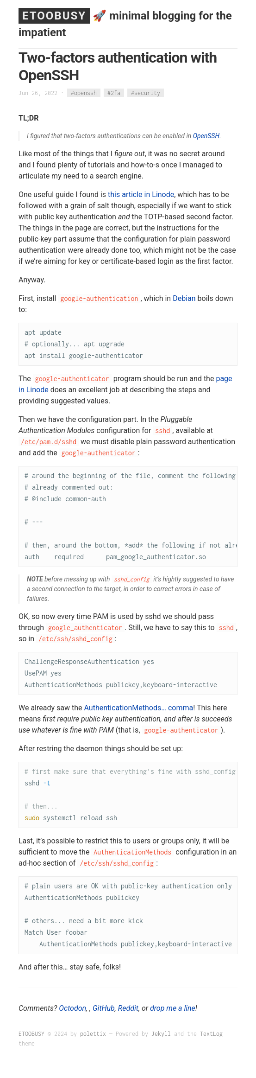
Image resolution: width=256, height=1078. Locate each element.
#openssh (84, 92)
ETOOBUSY (54, 15)
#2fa (113, 92)
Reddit (128, 1008)
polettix (93, 1033)
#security (145, 92)
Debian (184, 298)
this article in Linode (141, 194)
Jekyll (161, 1033)
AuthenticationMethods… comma (138, 707)
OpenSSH (206, 136)
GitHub (104, 1008)
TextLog (211, 1033)
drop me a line (172, 1008)
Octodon (72, 1008)
